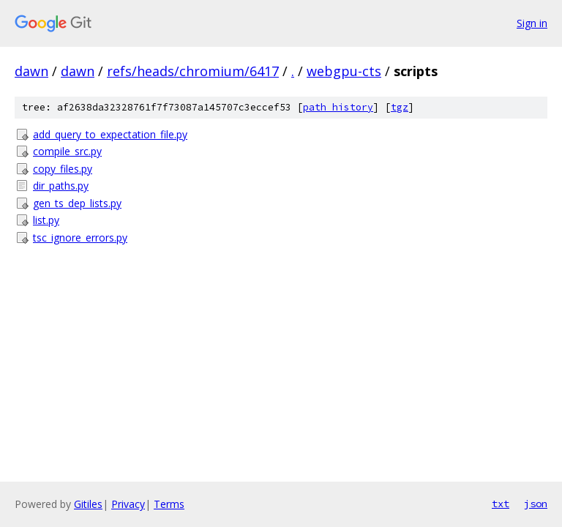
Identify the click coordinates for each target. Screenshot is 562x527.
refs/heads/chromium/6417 (193, 71)
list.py (46, 220)
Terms (169, 504)
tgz (399, 107)
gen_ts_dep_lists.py (77, 203)
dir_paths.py (61, 186)
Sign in (532, 23)
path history (338, 107)
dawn (31, 71)
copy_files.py (62, 169)
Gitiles (88, 504)
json (535, 503)
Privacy (128, 504)
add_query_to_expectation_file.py (110, 134)
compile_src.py (67, 151)
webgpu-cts (344, 71)
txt (500, 503)
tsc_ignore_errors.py (80, 237)
